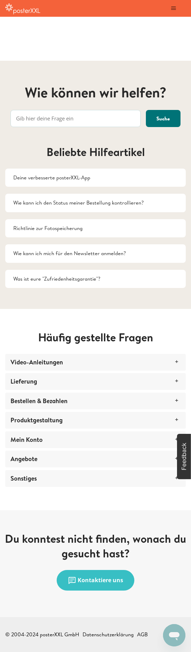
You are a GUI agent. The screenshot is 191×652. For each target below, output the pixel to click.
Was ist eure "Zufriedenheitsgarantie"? (56, 278)
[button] (184, 456)
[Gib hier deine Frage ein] (75, 118)
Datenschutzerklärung (108, 634)
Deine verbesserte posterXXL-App (51, 177)
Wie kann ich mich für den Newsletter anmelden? (69, 253)
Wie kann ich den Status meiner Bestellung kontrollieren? (78, 202)
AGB (142, 634)
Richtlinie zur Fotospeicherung (48, 228)
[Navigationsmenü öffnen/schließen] (173, 8)
